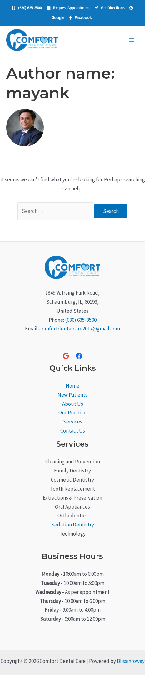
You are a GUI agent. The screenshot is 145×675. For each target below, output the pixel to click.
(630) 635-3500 (81, 319)
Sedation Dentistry (72, 524)
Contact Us (72, 430)
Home (72, 385)
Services (72, 421)
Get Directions (109, 8)
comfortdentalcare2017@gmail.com (79, 328)
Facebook (80, 17)
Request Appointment (68, 8)
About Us (72, 403)
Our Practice (72, 412)
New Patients (73, 394)
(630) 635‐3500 (27, 8)
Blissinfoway (131, 661)
